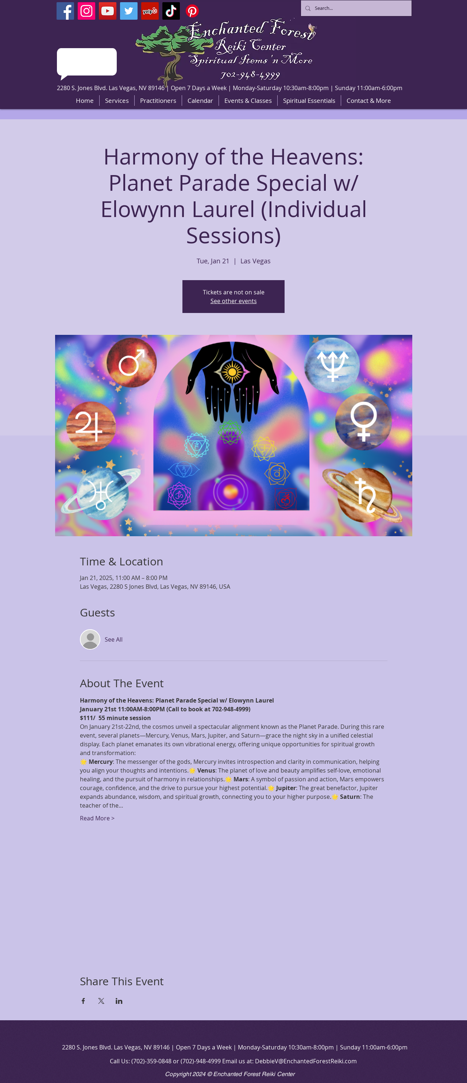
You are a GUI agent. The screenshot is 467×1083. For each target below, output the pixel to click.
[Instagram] (86, 11)
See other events (234, 301)
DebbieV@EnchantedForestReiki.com (306, 1061)
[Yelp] (150, 11)
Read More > (97, 818)
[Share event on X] (101, 1001)
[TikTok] (171, 11)
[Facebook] (65, 11)
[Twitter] (129, 11)
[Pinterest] (192, 11)
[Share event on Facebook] (83, 1001)
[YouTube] (107, 11)
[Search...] (355, 8)
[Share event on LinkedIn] (119, 1001)
